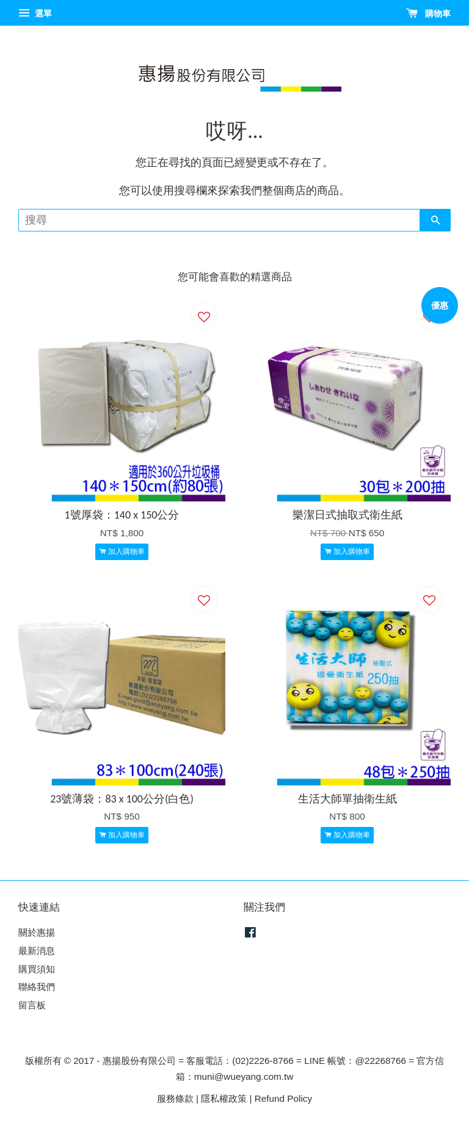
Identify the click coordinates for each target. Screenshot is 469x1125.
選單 (35, 13)
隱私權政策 (224, 1098)
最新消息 (36, 950)
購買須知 (36, 969)
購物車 (428, 13)
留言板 (32, 1005)
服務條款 (175, 1098)
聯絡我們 (36, 986)
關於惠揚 (36, 932)
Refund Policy (283, 1098)
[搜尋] (219, 220)
